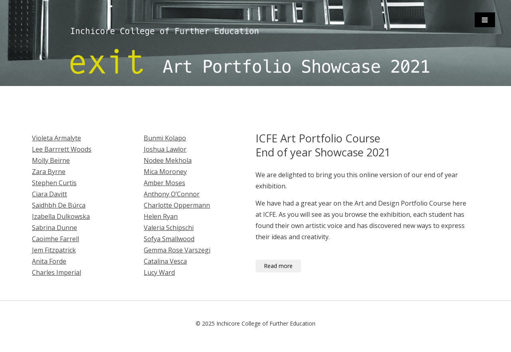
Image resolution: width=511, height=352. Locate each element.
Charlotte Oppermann (177, 205)
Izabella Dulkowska (61, 216)
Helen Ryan (161, 216)
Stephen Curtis (54, 182)
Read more (278, 266)
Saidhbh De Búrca (58, 205)
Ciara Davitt (49, 194)
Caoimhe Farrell (55, 238)
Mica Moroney (165, 171)
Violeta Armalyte (56, 138)
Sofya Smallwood (169, 238)
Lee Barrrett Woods (61, 149)
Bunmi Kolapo (165, 138)
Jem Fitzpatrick (54, 250)
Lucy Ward (159, 272)
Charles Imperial (56, 272)
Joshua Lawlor (165, 149)
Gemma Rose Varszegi (177, 250)
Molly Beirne (51, 160)
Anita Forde (49, 261)
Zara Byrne (48, 171)
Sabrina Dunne (54, 227)
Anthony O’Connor (172, 194)
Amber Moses (164, 182)
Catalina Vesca (165, 261)
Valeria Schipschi (169, 227)
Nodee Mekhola (168, 160)
